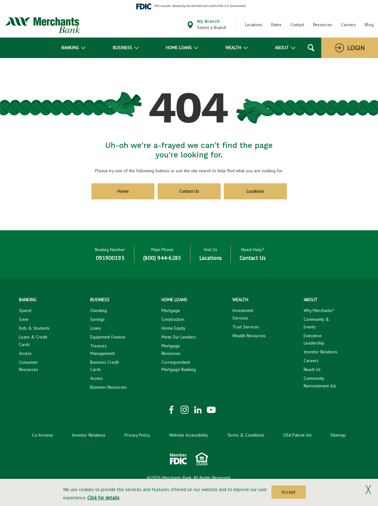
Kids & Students (34, 328)
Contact (297, 24)
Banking (70, 47)
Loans (95, 328)
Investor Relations (320, 352)
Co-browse (42, 435)
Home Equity (173, 328)
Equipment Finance (107, 337)
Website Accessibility (188, 435)
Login (356, 48)
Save (23, 319)
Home (123, 191)
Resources (322, 24)
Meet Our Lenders (178, 337)
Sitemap (338, 435)
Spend (25, 310)
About (282, 47)
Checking (98, 310)
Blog (369, 24)
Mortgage (170, 310)
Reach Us (312, 369)
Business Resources (108, 387)
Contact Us (189, 191)
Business (122, 47)
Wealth (233, 47)
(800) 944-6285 (162, 258)
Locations (253, 24)
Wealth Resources (249, 335)
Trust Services (245, 327)
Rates (276, 24)
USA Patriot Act (297, 435)
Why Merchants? (319, 310)
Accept (289, 492)
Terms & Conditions (246, 435)
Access (25, 353)
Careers (348, 24)
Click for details (103, 498)
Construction (172, 319)
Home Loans (179, 47)
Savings (97, 319)
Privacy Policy (137, 435)
